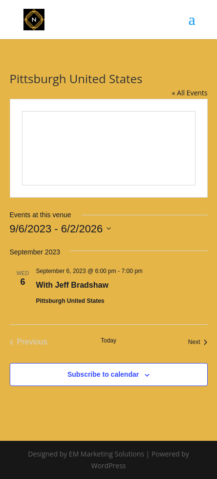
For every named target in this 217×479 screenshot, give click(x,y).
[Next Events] (198, 342)
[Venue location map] (108, 148)
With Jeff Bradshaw (72, 285)
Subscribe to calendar (103, 374)
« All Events (189, 92)
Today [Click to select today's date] (108, 340)
